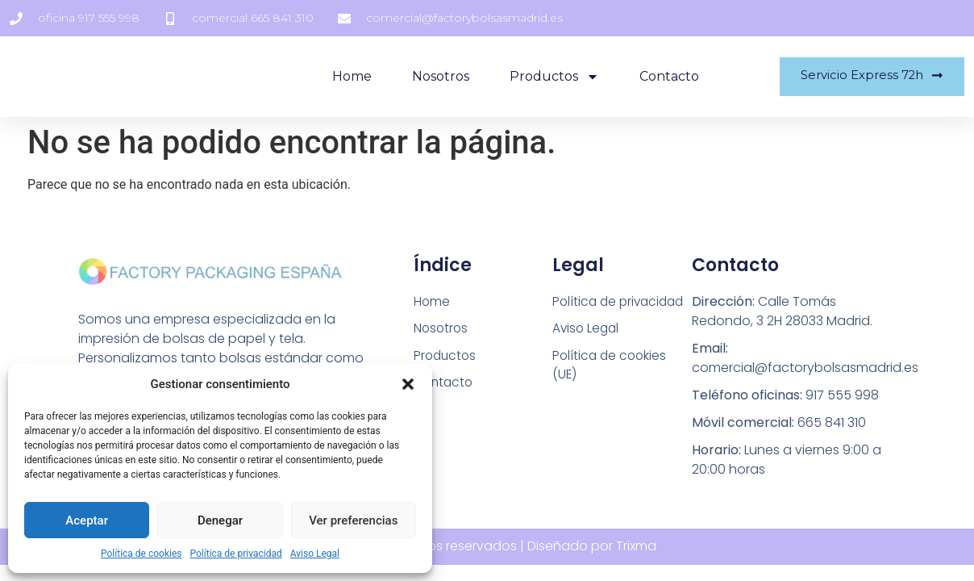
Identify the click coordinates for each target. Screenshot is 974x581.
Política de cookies (141, 553)
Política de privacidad (236, 553)
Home (344, 76)
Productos (547, 76)
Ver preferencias (353, 520)
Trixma (636, 546)
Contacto (662, 76)
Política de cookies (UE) (611, 366)
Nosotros (433, 76)
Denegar (220, 520)
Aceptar (86, 520)
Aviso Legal (314, 553)
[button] (408, 384)
